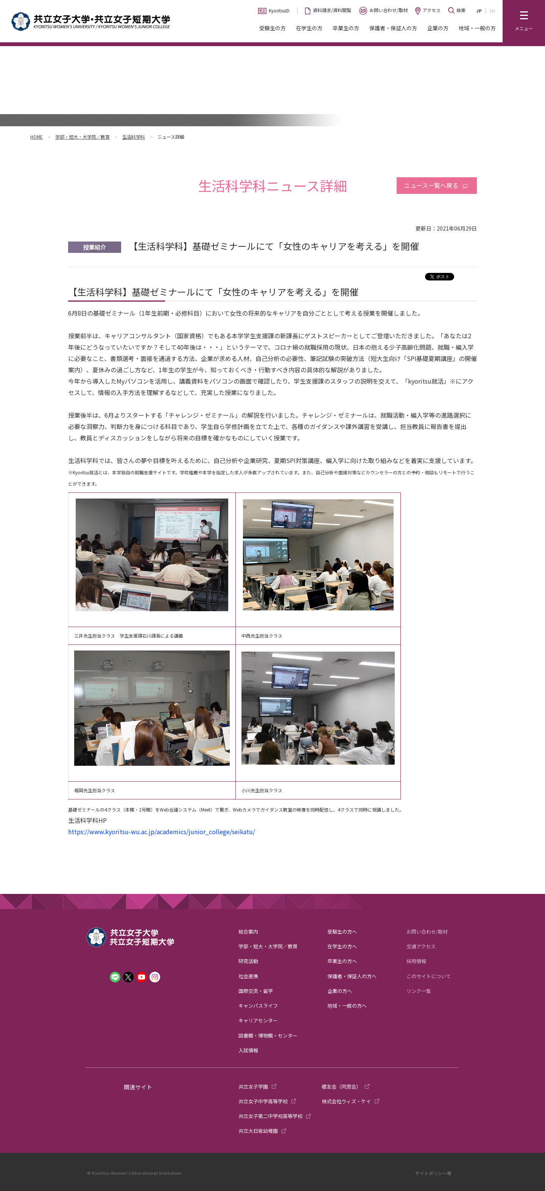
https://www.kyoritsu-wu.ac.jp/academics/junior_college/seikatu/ (161, 831)
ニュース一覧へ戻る (431, 185)
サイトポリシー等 (433, 1173)
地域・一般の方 (477, 28)
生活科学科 (133, 136)
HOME (36, 136)
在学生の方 (309, 28)
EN (492, 11)
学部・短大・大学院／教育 (82, 136)
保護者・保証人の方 (393, 28)
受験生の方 (272, 28)
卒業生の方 (346, 28)
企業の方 (437, 28)
